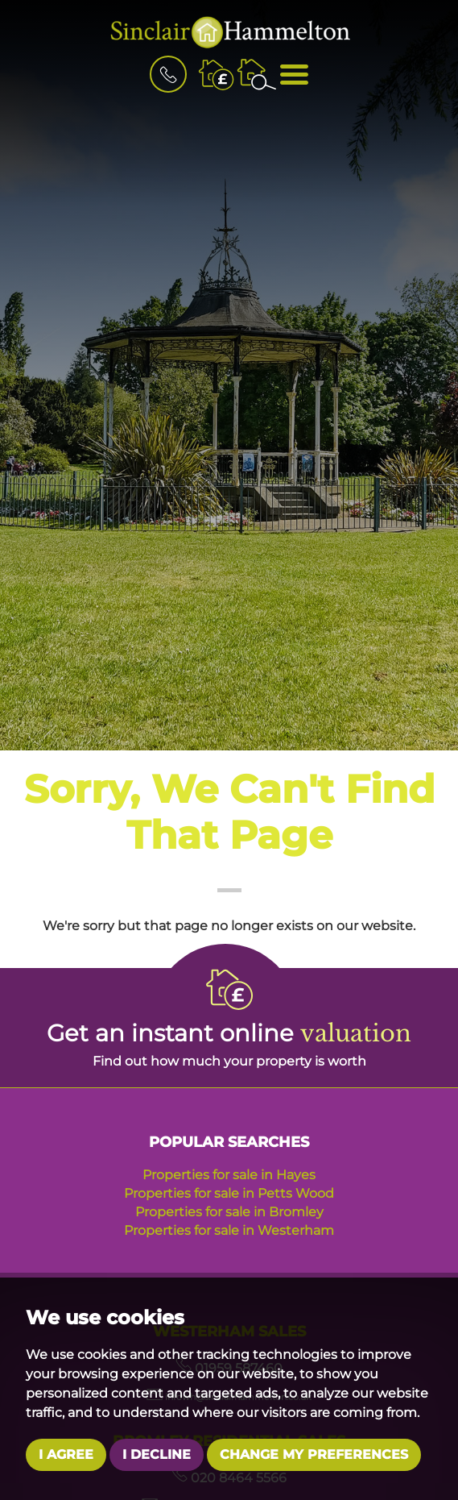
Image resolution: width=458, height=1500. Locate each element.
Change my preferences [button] (314, 1454)
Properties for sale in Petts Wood (229, 1193)
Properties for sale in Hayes (229, 1174)
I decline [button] (156, 1454)
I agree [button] (66, 1454)
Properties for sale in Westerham (229, 1230)
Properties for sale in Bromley (229, 1212)
